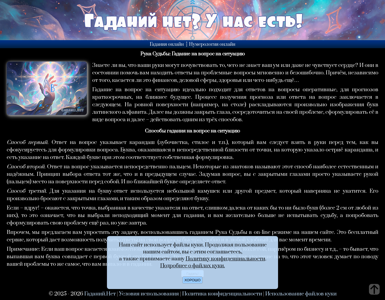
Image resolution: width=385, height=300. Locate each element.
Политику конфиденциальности (225, 258)
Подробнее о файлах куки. (192, 265)
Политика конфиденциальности (222, 293)
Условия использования (149, 293)
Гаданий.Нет (100, 293)
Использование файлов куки (301, 293)
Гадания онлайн (167, 44)
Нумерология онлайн (212, 44)
